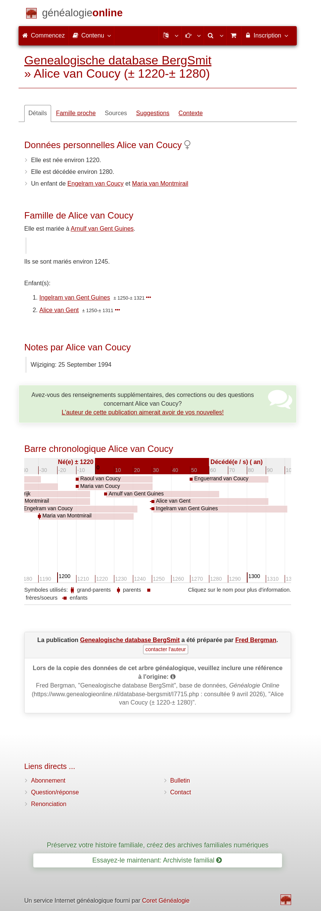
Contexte (191, 113)
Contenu (91, 35)
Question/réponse (55, 792)
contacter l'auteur (165, 649)
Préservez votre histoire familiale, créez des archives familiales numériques (158, 845)
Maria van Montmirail (160, 183)
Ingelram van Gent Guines (74, 297)
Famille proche (76, 113)
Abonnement (48, 780)
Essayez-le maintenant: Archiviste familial (157, 860)
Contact (180, 792)
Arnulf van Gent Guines (102, 228)
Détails (37, 113)
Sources (116, 113)
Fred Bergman (255, 640)
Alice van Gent (59, 310)
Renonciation (48, 804)
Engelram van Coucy (95, 183)
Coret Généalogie (165, 900)
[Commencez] (82, 14)
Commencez (43, 35)
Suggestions (153, 113)
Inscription (266, 35)
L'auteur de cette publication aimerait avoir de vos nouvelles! (143, 412)
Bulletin (180, 780)
